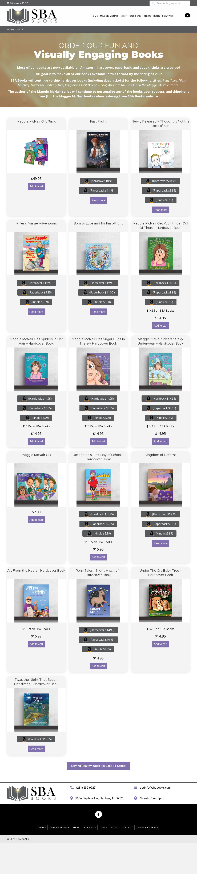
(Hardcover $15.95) (160, 514)
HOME (42, 858)
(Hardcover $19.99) (36, 283)
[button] (98, 766)
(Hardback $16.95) (36, 739)
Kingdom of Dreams (160, 455)
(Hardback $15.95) (98, 514)
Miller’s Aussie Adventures (36, 223)
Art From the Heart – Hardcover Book (36, 571)
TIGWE (103, 858)
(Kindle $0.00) (98, 302)
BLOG (114, 858)
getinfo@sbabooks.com (155, 803)
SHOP (76, 858)
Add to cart (36, 186)
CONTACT (127, 858)
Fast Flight (98, 121)
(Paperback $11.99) (98, 190)
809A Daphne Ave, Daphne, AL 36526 (99, 814)
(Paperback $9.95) (160, 190)
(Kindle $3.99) (160, 200)
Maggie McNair (59, 858)
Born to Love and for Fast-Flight (98, 223)
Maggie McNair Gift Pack (36, 121)
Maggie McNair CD (36, 455)
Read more (98, 200)
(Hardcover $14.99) (98, 630)
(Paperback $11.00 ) (98, 292)
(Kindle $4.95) (98, 649)
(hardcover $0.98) (98, 181)
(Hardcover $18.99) (160, 181)
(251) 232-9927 (85, 803)
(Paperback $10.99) (98, 639)
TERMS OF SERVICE (147, 858)
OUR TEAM (89, 858)
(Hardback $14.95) (160, 283)
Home (10, 29)
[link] (94, 15)
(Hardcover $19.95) (98, 283)
